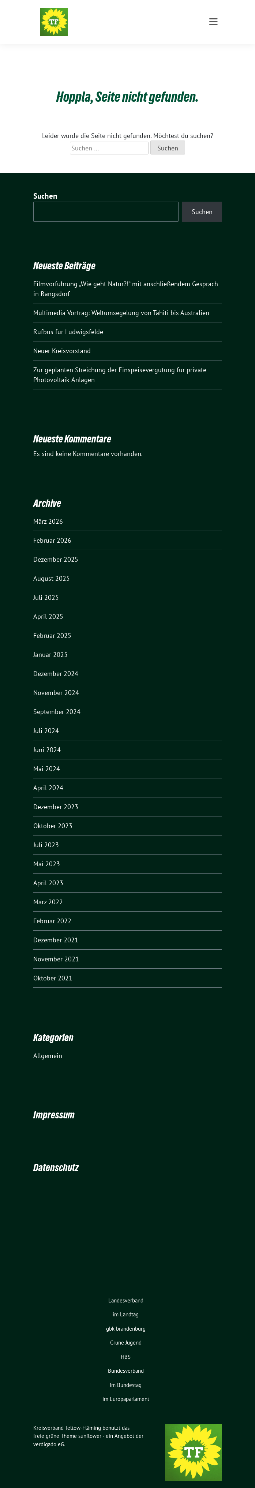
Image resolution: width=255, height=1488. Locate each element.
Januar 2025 (50, 643)
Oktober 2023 (52, 814)
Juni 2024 (47, 738)
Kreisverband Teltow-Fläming (126, 15)
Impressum (54, 1103)
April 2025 (48, 605)
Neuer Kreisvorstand (62, 339)
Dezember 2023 (55, 795)
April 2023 (48, 871)
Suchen (45, 185)
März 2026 (48, 510)
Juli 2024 (46, 719)
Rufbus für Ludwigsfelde (68, 320)
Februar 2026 (52, 529)
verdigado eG (48, 1432)
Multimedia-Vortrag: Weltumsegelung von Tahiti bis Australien (121, 301)
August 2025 (51, 567)
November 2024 (56, 681)
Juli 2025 (46, 586)
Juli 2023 (46, 833)
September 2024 (56, 700)
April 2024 (48, 776)
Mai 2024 (46, 757)
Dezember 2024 (55, 662)
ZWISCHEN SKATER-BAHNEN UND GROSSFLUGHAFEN (145, 25)
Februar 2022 (52, 909)
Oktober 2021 (52, 966)
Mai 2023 (46, 852)
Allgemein (47, 1044)
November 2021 (56, 947)
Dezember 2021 (55, 928)
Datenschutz (56, 1156)
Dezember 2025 (55, 548)
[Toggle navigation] (213, 51)
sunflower (89, 1424)
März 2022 (48, 890)
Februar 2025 (52, 624)
